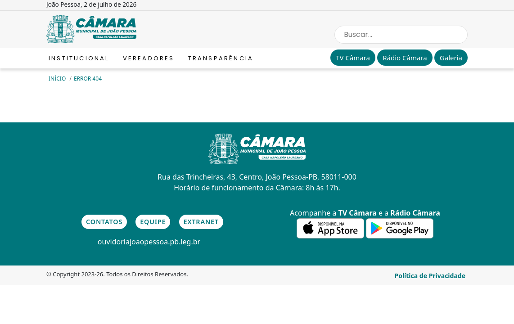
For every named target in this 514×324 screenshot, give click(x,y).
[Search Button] (459, 35)
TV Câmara (353, 57)
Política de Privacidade (429, 275)
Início (58, 78)
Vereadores (149, 58)
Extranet (201, 221)
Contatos (104, 221)
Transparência (221, 58)
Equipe (153, 221)
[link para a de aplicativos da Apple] (331, 228)
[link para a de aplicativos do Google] (399, 228)
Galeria (451, 57)
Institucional (79, 58)
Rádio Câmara (405, 57)
